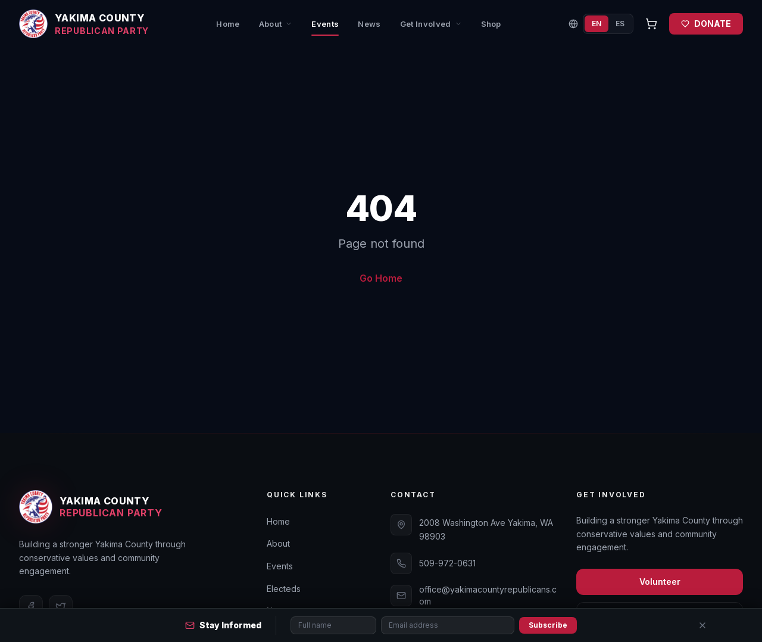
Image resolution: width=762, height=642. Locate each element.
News (369, 24)
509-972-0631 (447, 563)
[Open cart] (651, 24)
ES (620, 23)
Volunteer (659, 581)
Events (325, 27)
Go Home (381, 278)
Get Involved (431, 24)
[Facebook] (31, 607)
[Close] (702, 625)
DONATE (706, 23)
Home (227, 24)
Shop (491, 24)
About (276, 24)
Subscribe (548, 625)
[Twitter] (61, 607)
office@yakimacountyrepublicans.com (488, 595)
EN (596, 23)
